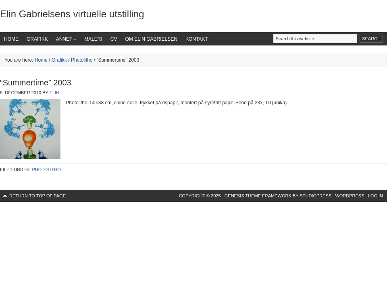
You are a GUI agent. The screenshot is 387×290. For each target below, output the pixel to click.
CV (113, 39)
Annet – (66, 39)
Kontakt (196, 39)
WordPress (349, 195)
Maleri (93, 39)
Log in (375, 195)
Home (11, 39)
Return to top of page (37, 195)
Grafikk (37, 39)
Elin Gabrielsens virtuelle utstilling (72, 13)
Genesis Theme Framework (258, 195)
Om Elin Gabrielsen (151, 39)
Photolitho (81, 60)
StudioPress (315, 195)
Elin (54, 92)
